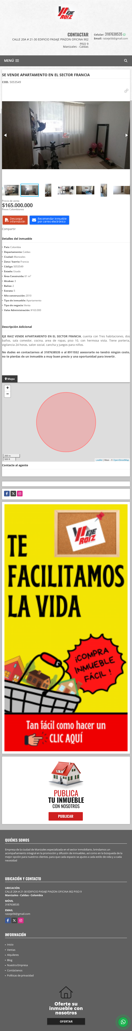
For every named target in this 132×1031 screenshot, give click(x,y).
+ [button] (7, 388)
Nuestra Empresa (17, 965)
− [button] (7, 394)
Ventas (11, 950)
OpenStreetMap (121, 460)
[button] (126, 91)
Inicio (10, 944)
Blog (9, 960)
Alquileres (13, 955)
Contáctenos (14, 970)
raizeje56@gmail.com (17, 914)
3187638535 (113, 34)
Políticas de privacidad (20, 975)
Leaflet (99, 460)
